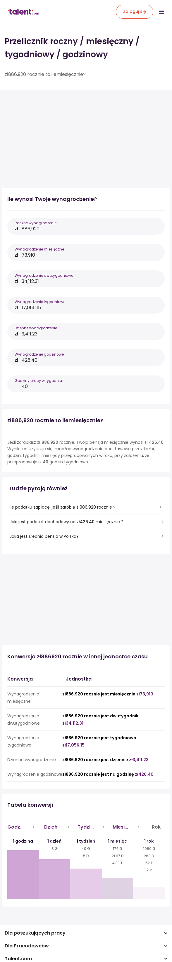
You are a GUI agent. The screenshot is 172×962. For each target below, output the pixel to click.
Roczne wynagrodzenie (35, 222)
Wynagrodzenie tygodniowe (40, 301)
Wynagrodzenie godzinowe (39, 354)
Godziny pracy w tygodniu (38, 380)
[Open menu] (161, 11)
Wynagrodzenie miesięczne (39, 249)
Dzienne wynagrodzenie (36, 328)
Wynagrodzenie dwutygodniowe (44, 275)
